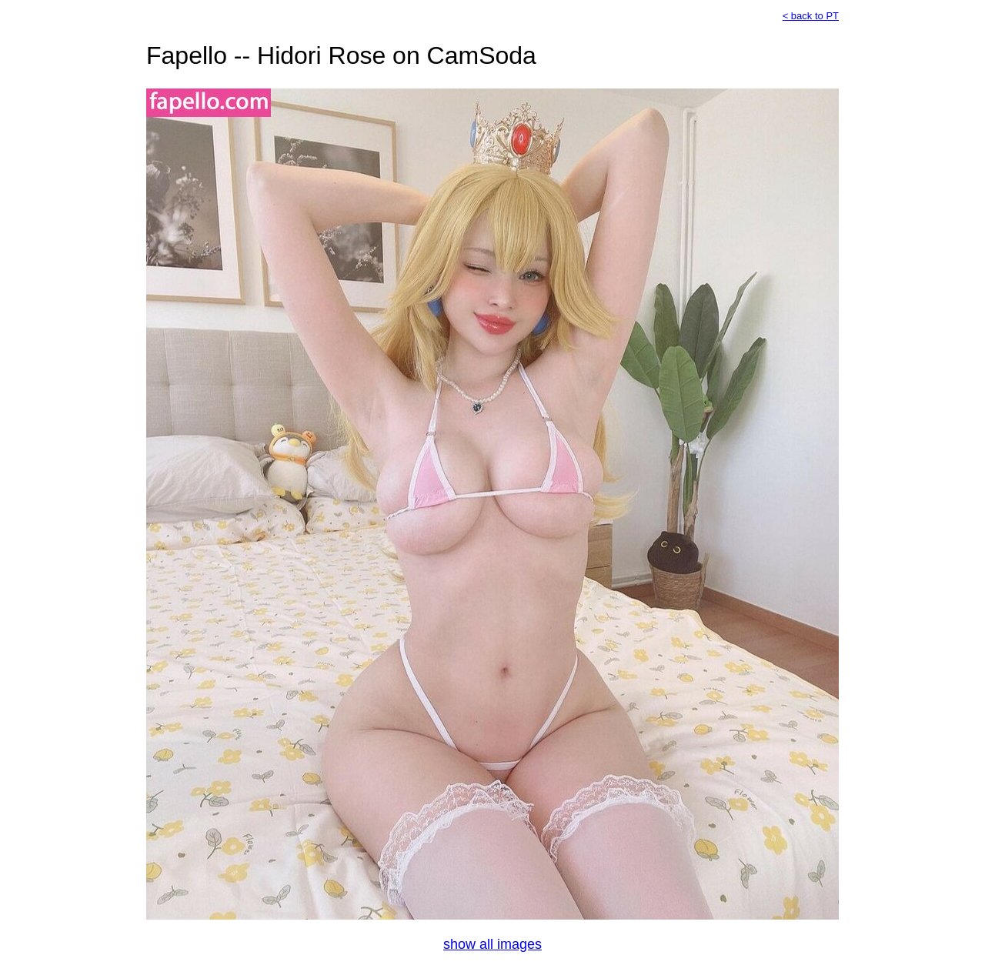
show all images (492, 944)
